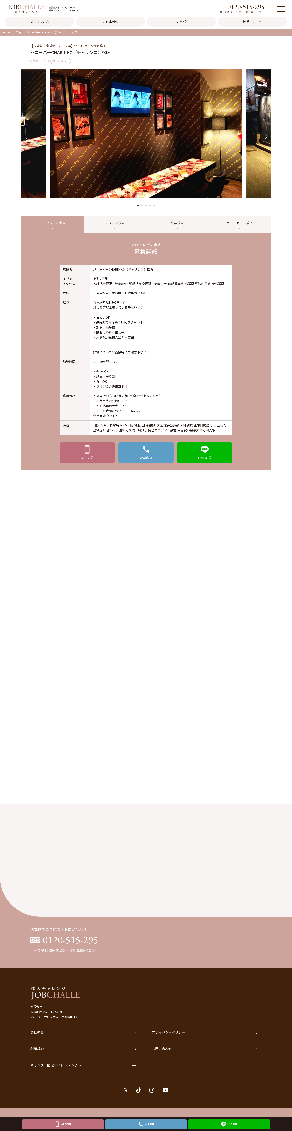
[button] (138, 205)
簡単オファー (252, 21)
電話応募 (149, 1123)
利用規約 (83, 1051)
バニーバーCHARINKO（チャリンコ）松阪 (51, 32)
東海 (18, 32)
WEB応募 (66, 1123)
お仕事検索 (110, 21)
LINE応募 (232, 1123)
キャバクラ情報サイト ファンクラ (83, 1068)
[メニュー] (281, 8)
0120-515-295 (246, 6)
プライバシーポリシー (204, 1035)
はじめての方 (39, 21)
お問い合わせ (204, 1051)
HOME (7, 32)
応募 (87, 459)
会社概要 (83, 1035)
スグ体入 (181, 21)
